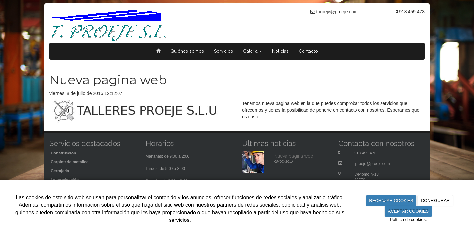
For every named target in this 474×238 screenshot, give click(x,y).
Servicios (223, 51)
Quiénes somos (187, 51)
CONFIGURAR (435, 200)
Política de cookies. (408, 219)
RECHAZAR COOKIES (391, 200)
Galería (252, 51)
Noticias (280, 51)
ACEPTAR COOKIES (408, 211)
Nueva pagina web (293, 156)
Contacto (308, 51)
